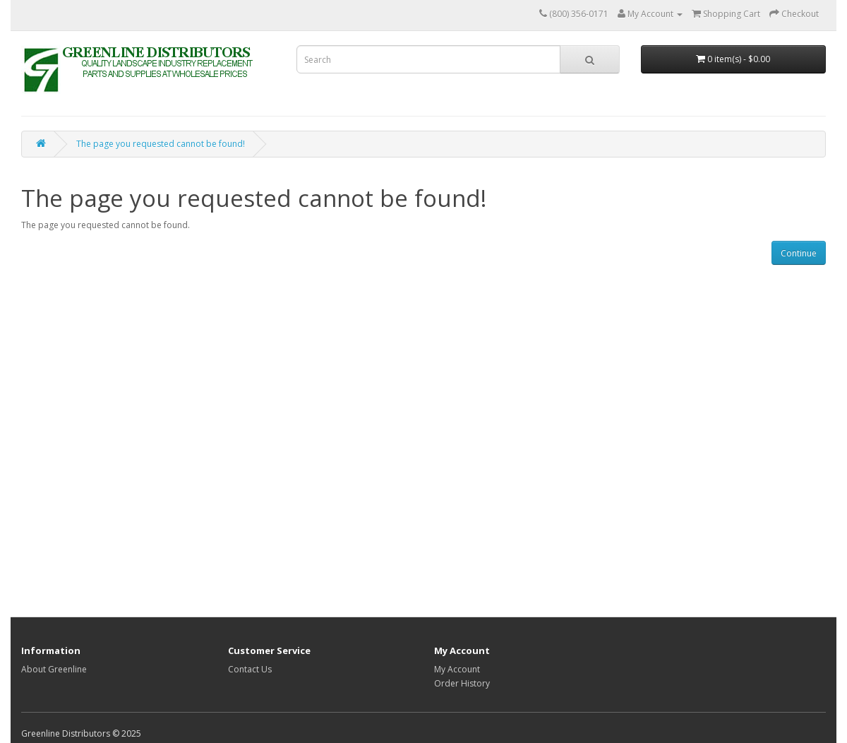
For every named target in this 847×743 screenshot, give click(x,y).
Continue (799, 253)
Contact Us (250, 669)
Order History (462, 683)
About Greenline (54, 669)
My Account (457, 669)
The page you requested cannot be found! (160, 144)
